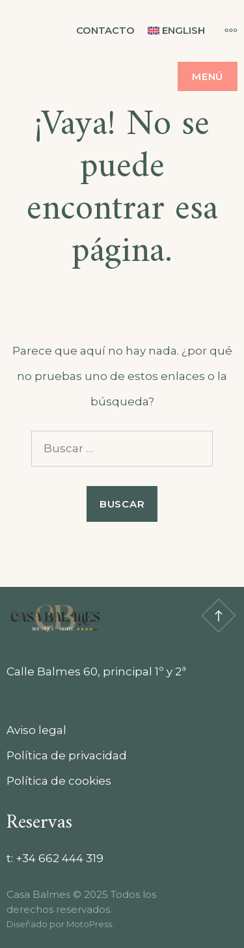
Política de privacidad (67, 755)
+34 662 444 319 (59, 858)
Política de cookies (59, 780)
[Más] (224, 30)
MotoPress (89, 924)
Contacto (105, 30)
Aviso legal (36, 730)
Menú (207, 76)
